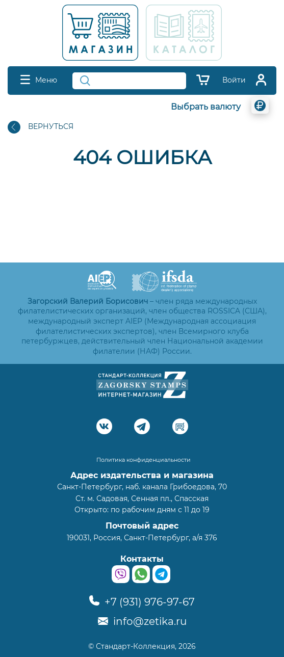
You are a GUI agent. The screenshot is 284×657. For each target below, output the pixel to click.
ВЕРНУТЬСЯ (40, 127)
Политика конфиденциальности (143, 459)
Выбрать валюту (206, 107)
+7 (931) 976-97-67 (142, 602)
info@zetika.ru (142, 621)
